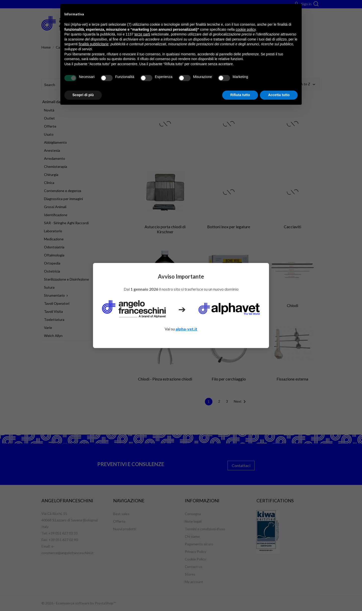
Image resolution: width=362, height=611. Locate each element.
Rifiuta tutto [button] (240, 95)
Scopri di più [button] (83, 95)
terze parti (142, 34)
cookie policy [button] (246, 29)
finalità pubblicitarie (94, 44)
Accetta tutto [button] (279, 95)
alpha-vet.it (186, 328)
